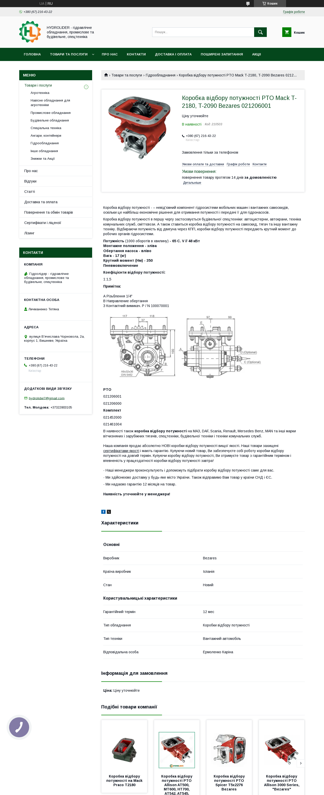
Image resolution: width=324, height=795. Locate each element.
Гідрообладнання (160, 75)
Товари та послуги (69, 54)
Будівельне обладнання (50, 120)
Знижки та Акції (43, 158)
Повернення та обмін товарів (48, 212)
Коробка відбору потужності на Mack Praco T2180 (125, 780)
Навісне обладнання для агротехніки (50, 102)
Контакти (136, 54)
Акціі (256, 54)
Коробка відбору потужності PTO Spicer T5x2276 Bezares (230, 782)
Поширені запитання (222, 54)
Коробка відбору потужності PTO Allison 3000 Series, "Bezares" (282, 782)
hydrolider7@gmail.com (47, 398)
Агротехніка (40, 93)
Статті (29, 192)
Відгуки (30, 181)
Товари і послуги (38, 85)
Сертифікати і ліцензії (42, 223)
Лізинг (29, 233)
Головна (32, 54)
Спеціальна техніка (46, 128)
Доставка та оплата (40, 202)
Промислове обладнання (51, 113)
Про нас (110, 54)
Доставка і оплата (173, 54)
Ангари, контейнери (46, 135)
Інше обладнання (44, 151)
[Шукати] (260, 32)
